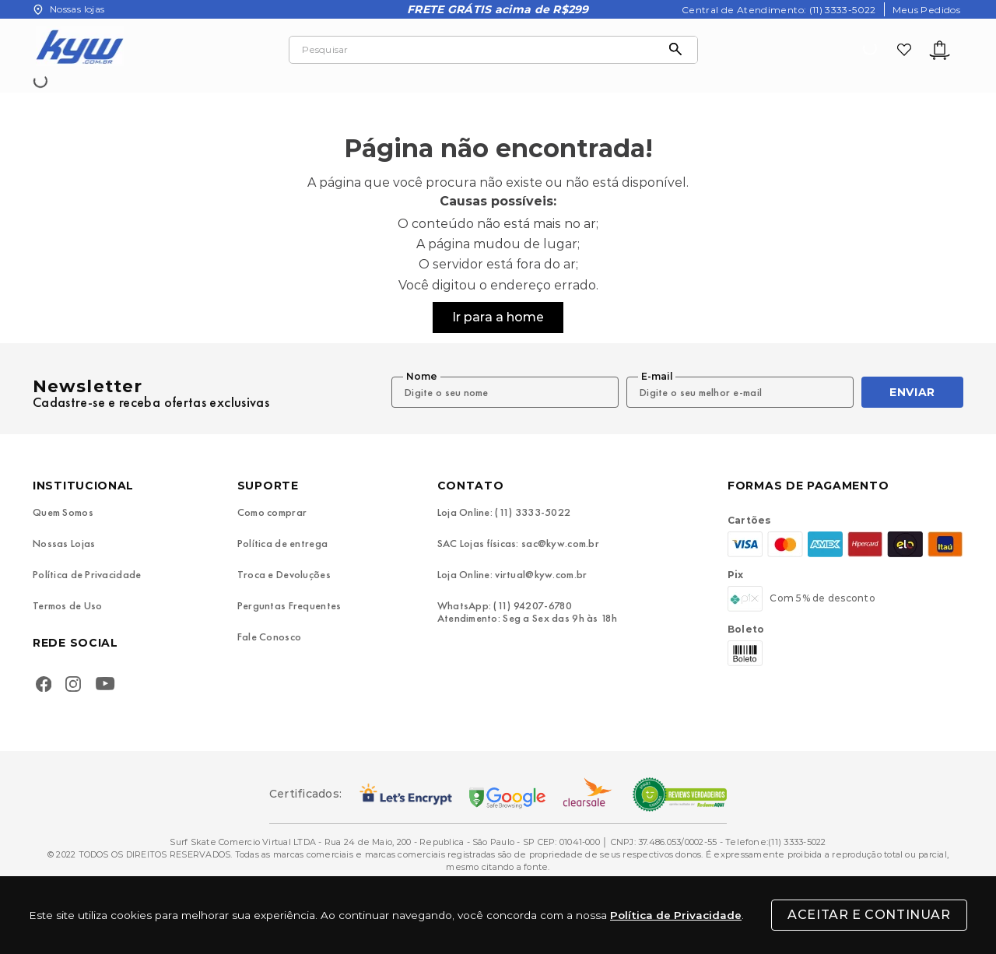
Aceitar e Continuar (868, 914)
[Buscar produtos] (679, 50)
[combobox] (493, 50)
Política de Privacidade (676, 915)
